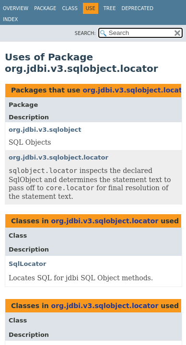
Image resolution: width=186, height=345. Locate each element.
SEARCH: (85, 33)
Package (45, 8)
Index (10, 19)
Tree (110, 8)
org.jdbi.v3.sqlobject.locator (58, 157)
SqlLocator (27, 263)
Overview (15, 8)
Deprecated (137, 8)
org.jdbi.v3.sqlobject (45, 129)
